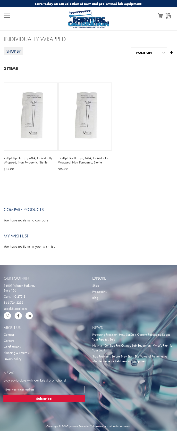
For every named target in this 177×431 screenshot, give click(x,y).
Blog (95, 297)
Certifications (12, 346)
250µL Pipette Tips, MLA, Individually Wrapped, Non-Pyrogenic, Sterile (28, 160)
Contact (9, 334)
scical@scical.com (15, 308)
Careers (9, 340)
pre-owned (108, 3)
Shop (95, 285)
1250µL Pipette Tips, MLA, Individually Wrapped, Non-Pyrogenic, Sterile (83, 160)
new (87, 3)
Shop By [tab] (13, 51)
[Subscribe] (44, 398)
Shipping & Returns (16, 352)
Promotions (99, 291)
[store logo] (88, 20)
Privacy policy (12, 359)
